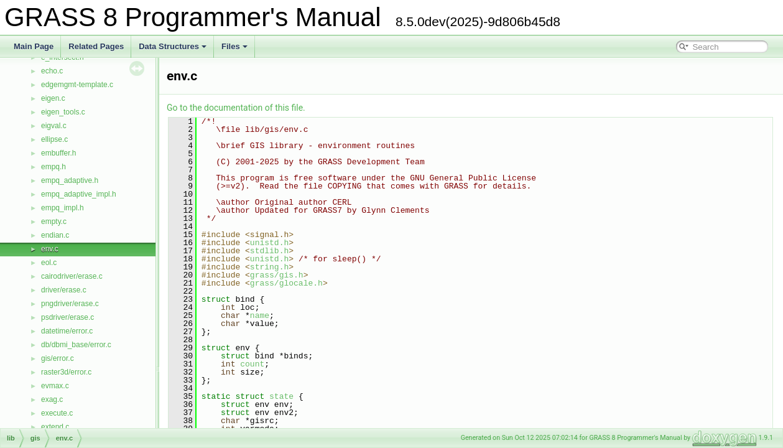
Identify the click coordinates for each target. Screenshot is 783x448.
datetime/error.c (67, 331)
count (252, 364)
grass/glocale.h (286, 283)
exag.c (52, 399)
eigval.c (54, 125)
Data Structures (172, 46)
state (281, 396)
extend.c (55, 426)
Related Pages (96, 46)
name (259, 315)
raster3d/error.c (66, 372)
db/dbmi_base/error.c (76, 344)
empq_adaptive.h (69, 180)
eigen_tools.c (63, 112)
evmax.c (55, 385)
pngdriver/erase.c (70, 303)
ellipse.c (54, 139)
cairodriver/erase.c (72, 276)
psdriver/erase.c (67, 317)
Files (234, 46)
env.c (49, 249)
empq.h (53, 166)
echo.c (52, 71)
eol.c (49, 262)
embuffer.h (58, 153)
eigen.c (53, 98)
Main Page (33, 46)
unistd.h (269, 242)
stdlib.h (269, 250)
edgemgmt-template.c (77, 84)
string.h (269, 267)
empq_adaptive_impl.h (78, 194)
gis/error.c (57, 358)
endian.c (55, 235)
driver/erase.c (63, 290)
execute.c (57, 413)
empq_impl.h (62, 207)
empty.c (54, 221)
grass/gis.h (276, 275)
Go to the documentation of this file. (236, 108)
